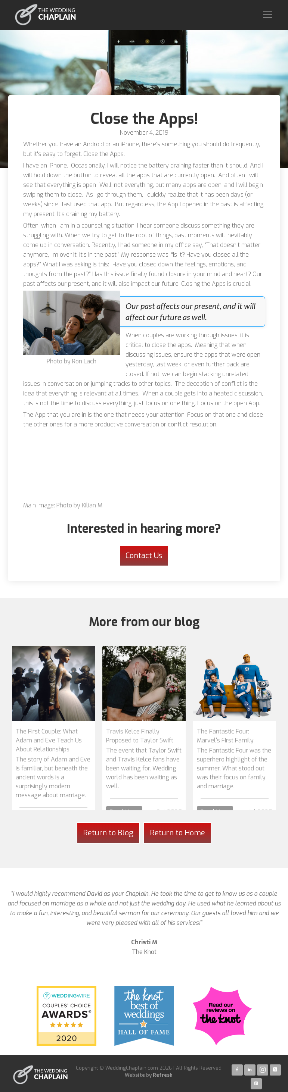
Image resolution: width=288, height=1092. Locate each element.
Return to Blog (108, 833)
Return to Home (177, 833)
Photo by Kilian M (79, 505)
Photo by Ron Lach (71, 361)
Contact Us (144, 556)
